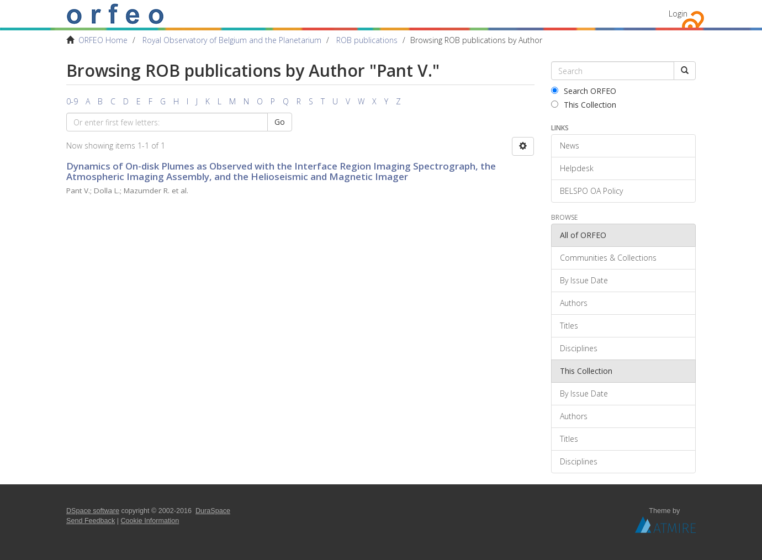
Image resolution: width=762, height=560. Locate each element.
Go (279, 122)
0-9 (72, 101)
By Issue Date (584, 280)
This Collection (583, 104)
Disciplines (578, 348)
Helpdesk (577, 168)
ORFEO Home (103, 40)
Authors (574, 303)
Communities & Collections (608, 257)
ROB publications (367, 40)
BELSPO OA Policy (591, 191)
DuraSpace (212, 511)
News (569, 145)
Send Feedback (90, 521)
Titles (569, 325)
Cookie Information (150, 521)
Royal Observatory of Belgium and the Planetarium (231, 40)
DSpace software (92, 511)
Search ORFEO (583, 91)
